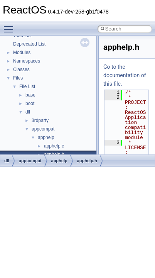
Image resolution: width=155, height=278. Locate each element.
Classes (21, 69)
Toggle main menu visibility (10, 26)
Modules (21, 52)
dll (27, 112)
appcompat (43, 129)
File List (27, 86)
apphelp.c (54, 146)
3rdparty (40, 120)
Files (18, 78)
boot (29, 103)
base (30, 95)
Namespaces (26, 61)
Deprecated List (29, 44)
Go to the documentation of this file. (124, 75)
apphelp (46, 137)
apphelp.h (87, 160)
